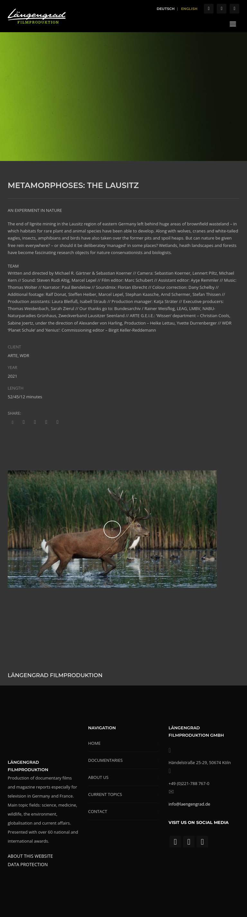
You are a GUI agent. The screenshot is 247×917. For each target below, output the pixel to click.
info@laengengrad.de (189, 804)
